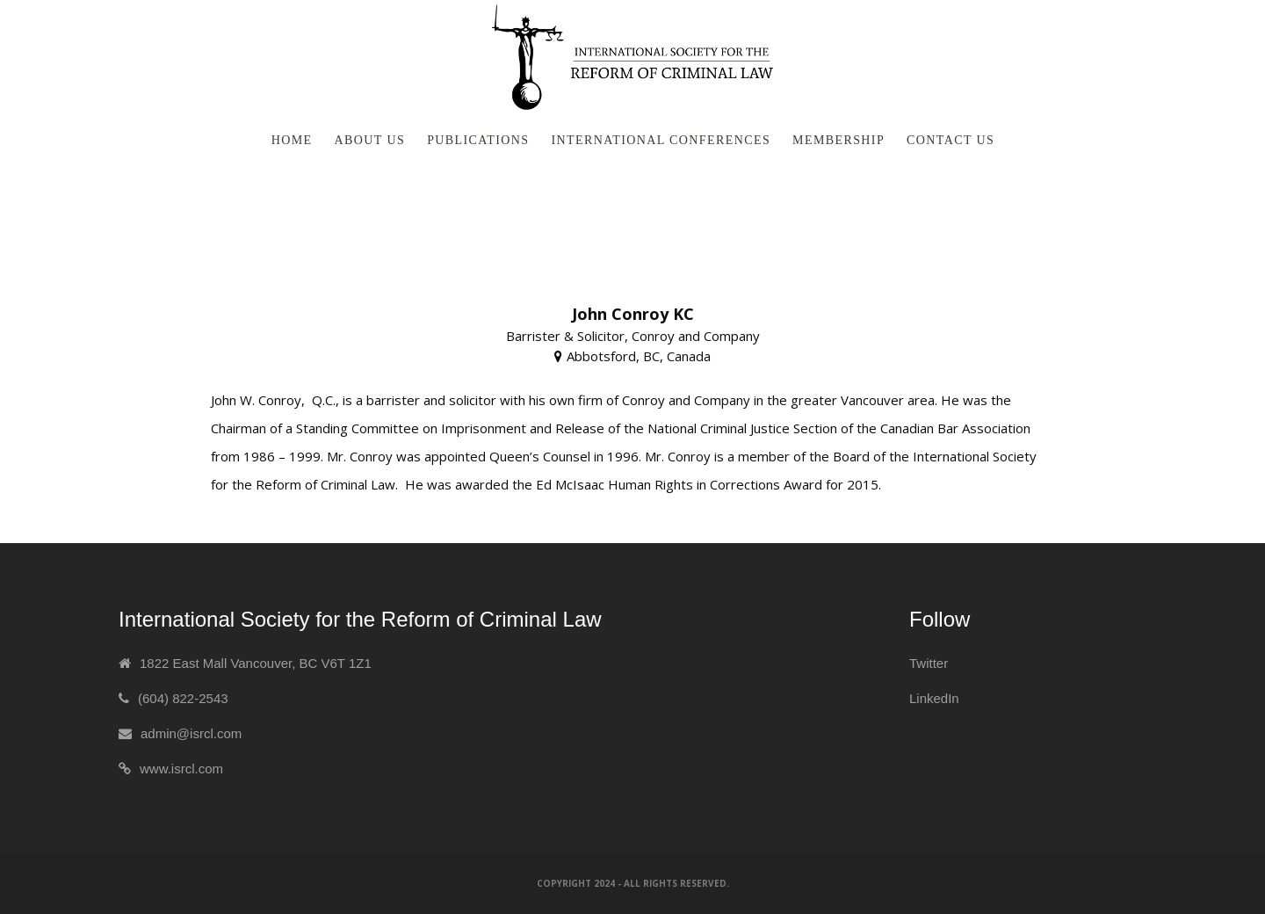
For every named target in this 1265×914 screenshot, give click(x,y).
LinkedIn (934, 698)
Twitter (928, 663)
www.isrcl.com (181, 768)
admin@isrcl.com (191, 733)
